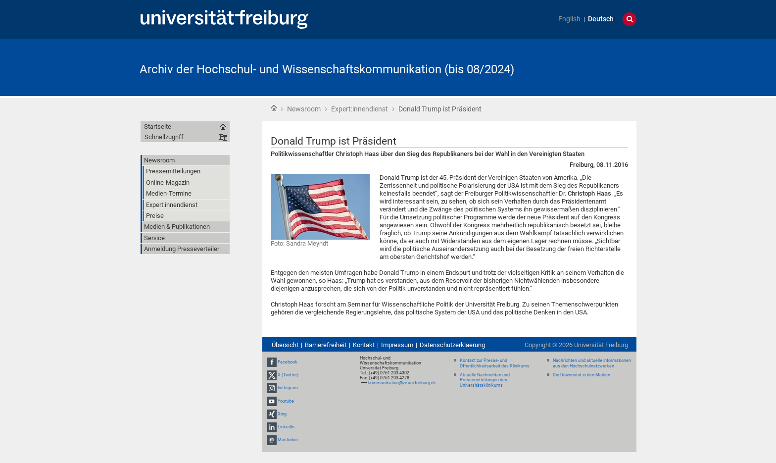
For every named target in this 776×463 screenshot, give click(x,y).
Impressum (397, 345)
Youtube (286, 401)
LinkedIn (286, 426)
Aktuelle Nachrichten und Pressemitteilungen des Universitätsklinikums (485, 380)
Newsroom (304, 109)
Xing (282, 414)
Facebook (287, 362)
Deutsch (601, 19)
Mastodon (288, 439)
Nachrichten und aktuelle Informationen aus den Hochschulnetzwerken (592, 363)
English (569, 19)
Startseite (274, 107)
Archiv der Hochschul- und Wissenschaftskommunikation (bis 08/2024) (327, 69)
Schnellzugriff (164, 137)
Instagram (288, 387)
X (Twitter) (288, 374)
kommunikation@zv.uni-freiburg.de (402, 382)
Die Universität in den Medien (581, 374)
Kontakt (364, 345)
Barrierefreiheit (325, 345)
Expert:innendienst (359, 109)
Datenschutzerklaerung (452, 345)
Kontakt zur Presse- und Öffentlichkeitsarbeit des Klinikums (495, 363)
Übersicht (285, 345)
